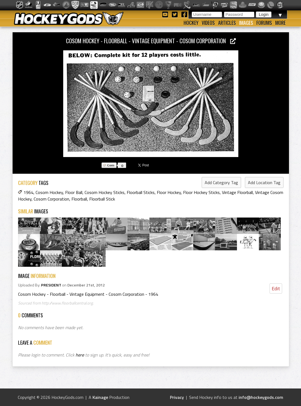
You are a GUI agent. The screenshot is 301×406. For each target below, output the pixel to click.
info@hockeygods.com (261, 397)
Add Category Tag (221, 182)
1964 (28, 192)
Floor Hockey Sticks (201, 192)
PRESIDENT (51, 285)
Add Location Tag (264, 182)
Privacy (177, 397)
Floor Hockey (169, 192)
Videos (208, 22)
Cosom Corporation (51, 199)
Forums (264, 22)
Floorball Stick (102, 199)
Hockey (191, 22)
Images (246, 22)
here (80, 355)
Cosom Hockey (49, 192)
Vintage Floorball (237, 192)
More (280, 22)
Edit (276, 288)
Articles (227, 22)
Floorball (79, 199)
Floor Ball (73, 192)
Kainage (100, 397)
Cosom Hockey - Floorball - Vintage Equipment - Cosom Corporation (151, 40)
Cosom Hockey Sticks (105, 192)
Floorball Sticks (141, 192)
